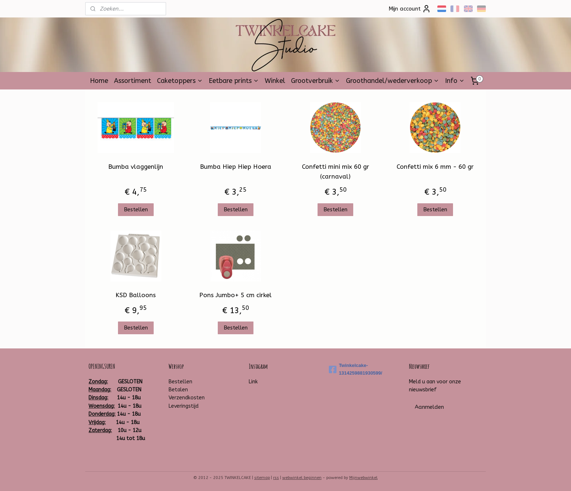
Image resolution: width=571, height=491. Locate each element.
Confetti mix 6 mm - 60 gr (435, 166)
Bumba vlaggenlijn (135, 166)
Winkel (275, 81)
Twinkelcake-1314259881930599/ (355, 369)
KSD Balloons (135, 295)
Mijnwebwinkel (363, 477)
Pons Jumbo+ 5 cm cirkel (235, 295)
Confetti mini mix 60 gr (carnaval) (335, 171)
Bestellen (136, 209)
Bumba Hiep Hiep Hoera (235, 166)
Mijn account (410, 8)
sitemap (262, 477)
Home (99, 81)
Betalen (178, 390)
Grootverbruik (315, 81)
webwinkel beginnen (302, 477)
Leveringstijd (183, 406)
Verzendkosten (187, 398)
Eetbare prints (234, 81)
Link (253, 382)
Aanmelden (429, 407)
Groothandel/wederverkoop (392, 81)
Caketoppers (180, 81)
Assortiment (132, 81)
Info (455, 81)
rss (276, 477)
